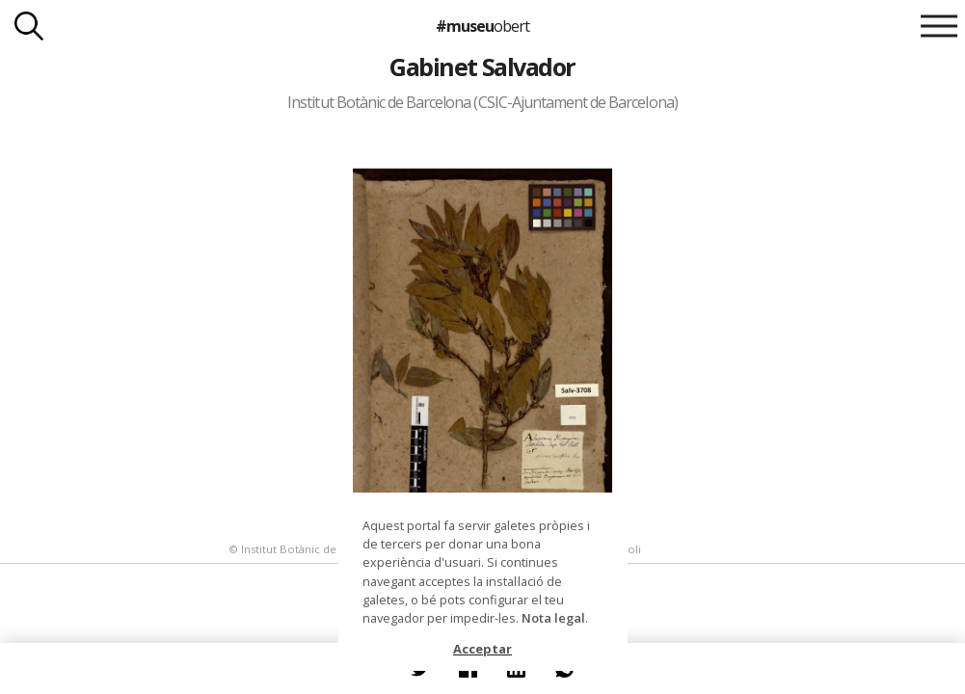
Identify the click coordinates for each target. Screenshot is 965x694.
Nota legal (553, 618)
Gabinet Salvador (482, 66)
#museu (482, 26)
